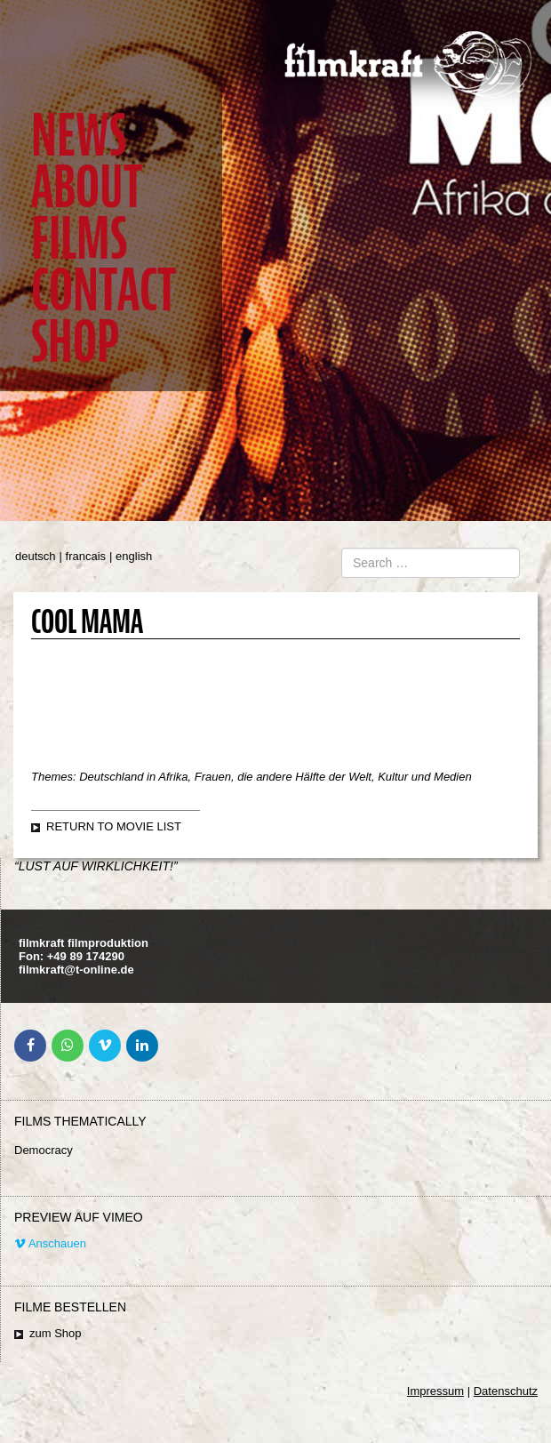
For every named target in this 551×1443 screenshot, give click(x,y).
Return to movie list (113, 826)
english (134, 556)
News (78, 135)
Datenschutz (506, 1391)
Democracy (43, 1150)
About (86, 187)
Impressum (435, 1391)
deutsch (35, 556)
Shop (75, 342)
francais (86, 556)
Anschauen (50, 1243)
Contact (103, 290)
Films (79, 238)
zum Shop (55, 1333)
